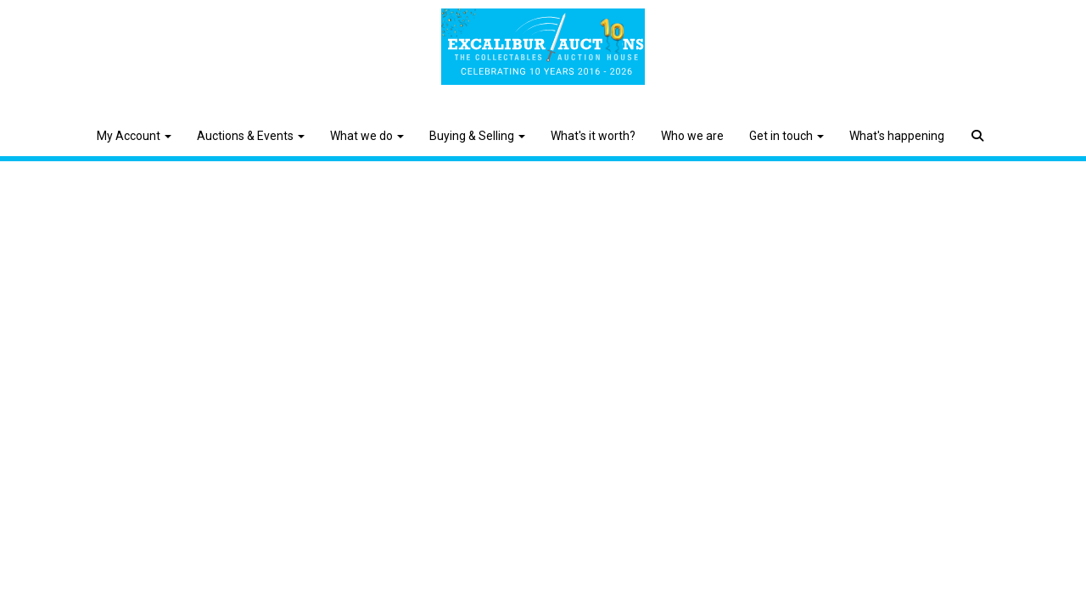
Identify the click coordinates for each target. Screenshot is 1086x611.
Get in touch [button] (786, 136)
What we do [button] (367, 136)
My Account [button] (134, 136)
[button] (979, 123)
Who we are (692, 136)
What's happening (896, 136)
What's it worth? (593, 136)
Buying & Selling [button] (477, 136)
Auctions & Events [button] (251, 136)
